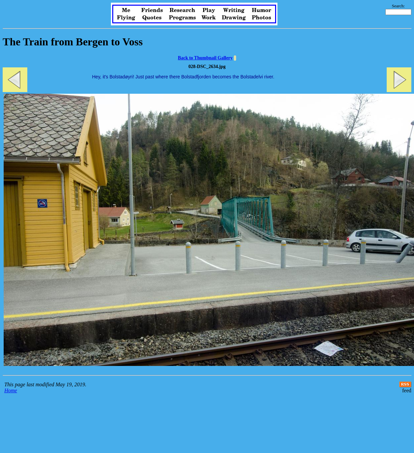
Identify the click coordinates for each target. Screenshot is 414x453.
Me (126, 10)
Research (182, 10)
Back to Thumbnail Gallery (205, 57)
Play (209, 10)
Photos (261, 17)
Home (10, 390)
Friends (152, 10)
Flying (126, 17)
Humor (261, 10)
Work (209, 17)
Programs (182, 17)
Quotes (152, 17)
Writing (233, 10)
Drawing (234, 17)
